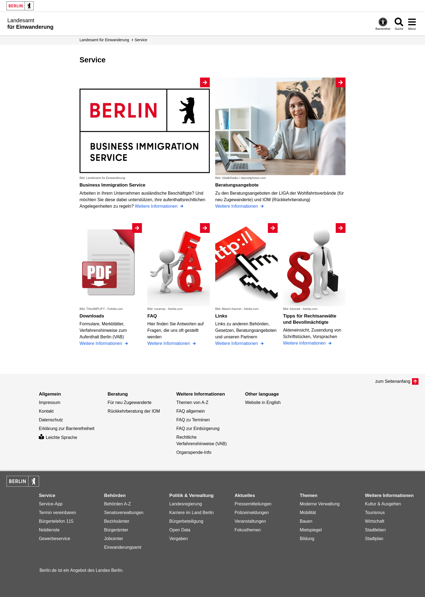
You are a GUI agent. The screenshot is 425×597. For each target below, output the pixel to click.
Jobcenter (113, 538)
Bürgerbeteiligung (186, 521)
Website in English (263, 402)
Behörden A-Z (117, 504)
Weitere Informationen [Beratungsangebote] (237, 206)
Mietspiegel (311, 530)
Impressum (49, 402)
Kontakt (46, 411)
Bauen (306, 521)
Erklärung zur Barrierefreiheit (66, 428)
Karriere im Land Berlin (191, 512)
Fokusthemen (247, 530)
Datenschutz (51, 420)
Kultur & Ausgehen (383, 504)
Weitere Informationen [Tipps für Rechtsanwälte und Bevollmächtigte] (305, 343)
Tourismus (375, 512)
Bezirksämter (116, 521)
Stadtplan (374, 538)
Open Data (179, 530)
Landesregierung (185, 504)
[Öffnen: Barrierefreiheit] (382, 24)
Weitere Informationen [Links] (237, 343)
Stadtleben (375, 530)
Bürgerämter (116, 530)
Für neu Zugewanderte (129, 402)
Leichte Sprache (58, 437)
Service (141, 40)
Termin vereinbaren (57, 512)
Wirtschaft (374, 521)
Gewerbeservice (54, 538)
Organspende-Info (193, 452)
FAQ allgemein (190, 411)
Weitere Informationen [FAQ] (169, 343)
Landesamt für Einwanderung (104, 40)
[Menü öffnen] (411, 24)
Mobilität (308, 512)
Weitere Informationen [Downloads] (101, 343)
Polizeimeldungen (251, 512)
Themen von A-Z (192, 402)
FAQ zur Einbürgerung (198, 428)
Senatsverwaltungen (123, 512)
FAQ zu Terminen (193, 420)
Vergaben (178, 538)
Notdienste (49, 530)
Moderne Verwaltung (320, 504)
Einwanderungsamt (122, 547)
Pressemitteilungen (252, 504)
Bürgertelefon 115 (56, 521)
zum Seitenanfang (392, 381)
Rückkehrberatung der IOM (133, 411)
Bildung (307, 538)
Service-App (50, 504)
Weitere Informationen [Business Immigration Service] (157, 206)
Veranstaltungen (250, 521)
